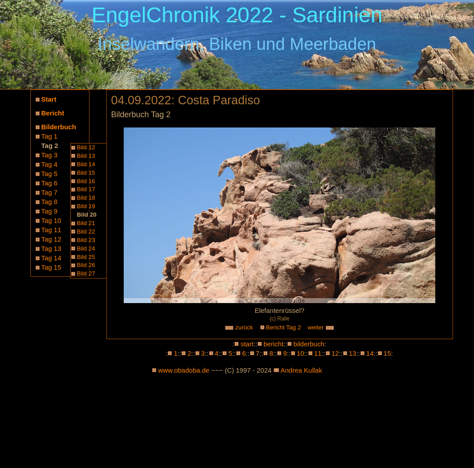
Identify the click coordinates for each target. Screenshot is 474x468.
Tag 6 (49, 183)
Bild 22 (86, 231)
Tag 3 (49, 155)
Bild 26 (86, 265)
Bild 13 (86, 155)
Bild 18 (86, 197)
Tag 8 (49, 201)
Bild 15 (86, 172)
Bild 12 (86, 147)
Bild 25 (86, 257)
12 (335, 353)
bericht (273, 344)
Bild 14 (86, 164)
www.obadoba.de (183, 370)
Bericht (53, 113)
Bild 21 (86, 223)
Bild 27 (86, 273)
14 (370, 353)
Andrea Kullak (301, 370)
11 (318, 353)
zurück (239, 327)
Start (49, 99)
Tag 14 (51, 258)
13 (353, 353)
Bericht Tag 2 (283, 327)
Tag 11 (51, 230)
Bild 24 (86, 248)
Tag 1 (49, 136)
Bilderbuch (58, 127)
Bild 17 (86, 189)
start (246, 344)
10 (300, 353)
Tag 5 (49, 173)
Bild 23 (86, 240)
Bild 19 (86, 206)
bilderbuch (308, 344)
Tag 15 (51, 267)
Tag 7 (49, 192)
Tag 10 (51, 220)
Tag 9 (49, 211)
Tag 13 (51, 248)
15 (387, 353)
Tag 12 (51, 239)
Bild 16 (86, 181)
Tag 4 (49, 164)
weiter (321, 327)
